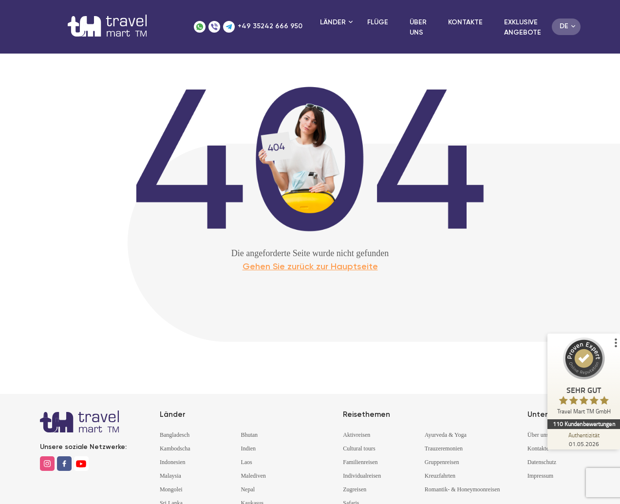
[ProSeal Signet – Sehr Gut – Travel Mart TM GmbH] (583, 378)
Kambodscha (175, 448)
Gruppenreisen (442, 462)
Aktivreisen (356, 434)
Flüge (377, 22)
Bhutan (249, 434)
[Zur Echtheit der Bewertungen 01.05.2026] (583, 439)
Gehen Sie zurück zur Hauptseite (310, 266)
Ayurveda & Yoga (446, 434)
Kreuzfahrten (440, 475)
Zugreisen (354, 489)
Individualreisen (362, 475)
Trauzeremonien (444, 448)
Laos (246, 462)
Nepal (248, 489)
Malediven (253, 475)
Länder (333, 22)
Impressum (540, 475)
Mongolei (171, 489)
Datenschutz (541, 462)
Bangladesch (174, 434)
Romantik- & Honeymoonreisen (462, 489)
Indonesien (173, 462)
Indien (248, 448)
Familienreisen (360, 462)
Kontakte (465, 22)
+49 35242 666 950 (270, 26)
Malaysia (170, 475)
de (564, 26)
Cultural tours (359, 448)
